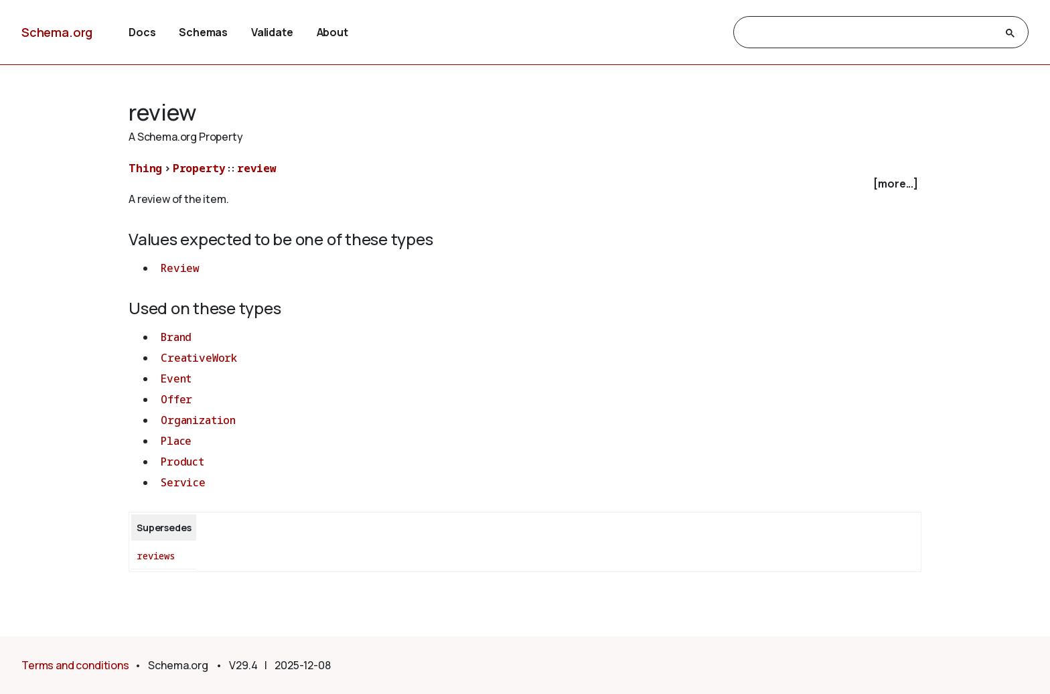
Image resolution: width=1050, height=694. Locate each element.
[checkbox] (525, 184)
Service (183, 482)
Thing (145, 168)
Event (176, 378)
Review (180, 268)
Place (176, 440)
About (332, 32)
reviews (156, 555)
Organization (198, 420)
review (257, 168)
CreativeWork (199, 357)
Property (199, 168)
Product (182, 461)
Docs (142, 32)
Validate (272, 32)
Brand (176, 337)
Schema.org (56, 32)
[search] (869, 33)
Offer (176, 399)
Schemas (203, 32)
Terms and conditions (75, 665)
